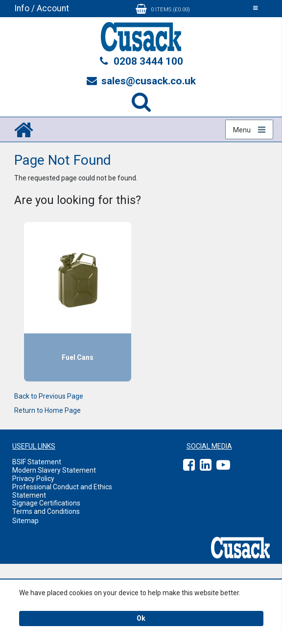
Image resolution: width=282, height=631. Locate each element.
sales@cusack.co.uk (141, 81)
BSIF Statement (36, 462)
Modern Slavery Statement (54, 470)
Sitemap (25, 521)
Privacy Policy (33, 478)
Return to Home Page (47, 410)
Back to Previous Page (48, 396)
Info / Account (41, 8)
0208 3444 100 (141, 61)
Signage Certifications (46, 503)
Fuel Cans (78, 357)
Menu (242, 130)
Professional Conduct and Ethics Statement (62, 491)
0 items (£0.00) (163, 9)
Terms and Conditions (46, 511)
